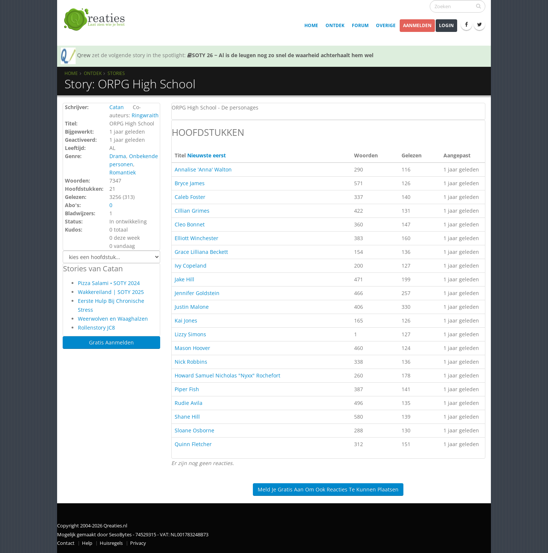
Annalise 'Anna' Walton (203, 169)
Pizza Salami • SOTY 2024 (109, 283)
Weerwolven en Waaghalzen (113, 318)
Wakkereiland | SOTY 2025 (111, 291)
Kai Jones (186, 320)
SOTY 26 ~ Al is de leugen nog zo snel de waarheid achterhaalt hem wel (280, 55)
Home (311, 25)
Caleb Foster (190, 196)
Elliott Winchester (196, 238)
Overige (386, 25)
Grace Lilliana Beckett (201, 251)
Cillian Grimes (192, 210)
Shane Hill (187, 416)
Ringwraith (145, 115)
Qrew (83, 55)
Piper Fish (187, 389)
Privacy (138, 543)
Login (446, 25)
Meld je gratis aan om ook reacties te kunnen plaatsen (328, 489)
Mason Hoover (192, 347)
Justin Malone (192, 306)
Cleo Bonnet (190, 224)
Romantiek (122, 172)
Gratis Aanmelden (111, 342)
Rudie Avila (188, 402)
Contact (66, 543)
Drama (117, 156)
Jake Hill (184, 279)
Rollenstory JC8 (96, 327)
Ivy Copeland (191, 265)
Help (87, 543)
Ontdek (335, 25)
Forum (360, 25)
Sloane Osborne (194, 430)
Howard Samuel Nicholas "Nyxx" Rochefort (227, 375)
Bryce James (190, 183)
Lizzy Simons (190, 334)
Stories (116, 73)
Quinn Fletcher (193, 444)
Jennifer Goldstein (197, 293)
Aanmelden (417, 25)
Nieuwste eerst (206, 155)
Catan (116, 107)
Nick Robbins (191, 361)
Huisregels (111, 543)
